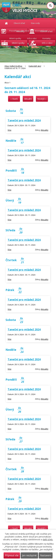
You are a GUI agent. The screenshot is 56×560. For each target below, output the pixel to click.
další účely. (48, 539)
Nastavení (45, 555)
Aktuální (28, 98)
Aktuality (20, 31)
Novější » (41, 98)
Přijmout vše (12, 555)
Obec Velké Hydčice (13, 66)
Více (9, 130)
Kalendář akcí (35, 66)
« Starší (14, 98)
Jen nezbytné (29, 555)
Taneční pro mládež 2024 (24, 120)
